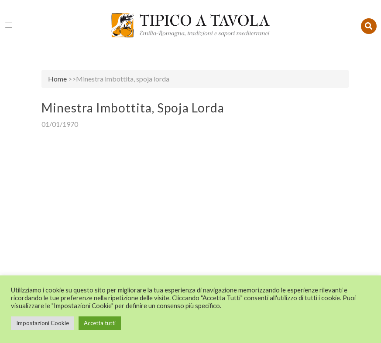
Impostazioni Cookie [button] (42, 322)
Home (57, 79)
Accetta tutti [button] (100, 322)
